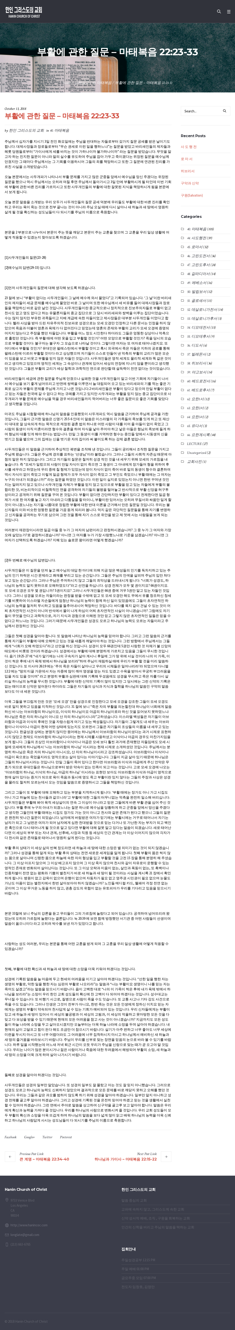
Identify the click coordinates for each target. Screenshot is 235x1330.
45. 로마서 (194, 247)
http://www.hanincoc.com (29, 1225)
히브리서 (188, 171)
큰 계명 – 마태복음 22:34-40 (44, 1159)
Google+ (29, 1137)
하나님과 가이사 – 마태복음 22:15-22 (126, 1159)
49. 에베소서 (196, 282)
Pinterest (66, 1137)
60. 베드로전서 (198, 381)
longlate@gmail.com (25, 1235)
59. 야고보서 (196, 372)
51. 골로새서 (196, 300)
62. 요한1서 (195, 399)
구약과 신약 (190, 183)
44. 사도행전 (196, 238)
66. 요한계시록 (198, 435)
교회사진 (194, 461)
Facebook (11, 1137)
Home (67, 83)
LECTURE (194, 443)
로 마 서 (187, 159)
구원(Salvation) (192, 195)
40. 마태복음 (102, 83)
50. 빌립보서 (196, 291)
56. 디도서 (194, 345)
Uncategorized (196, 452)
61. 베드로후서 (198, 390)
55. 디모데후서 (198, 336)
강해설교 (81, 83)
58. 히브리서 (196, 363)
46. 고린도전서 (198, 256)
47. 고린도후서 (198, 265)
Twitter (47, 1137)
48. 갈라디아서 (198, 274)
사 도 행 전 (189, 146)
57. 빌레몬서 (196, 354)
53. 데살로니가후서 (202, 318)
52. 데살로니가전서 (202, 309)
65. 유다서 (194, 426)
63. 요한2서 (195, 408)
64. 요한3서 (195, 417)
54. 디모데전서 (198, 327)
